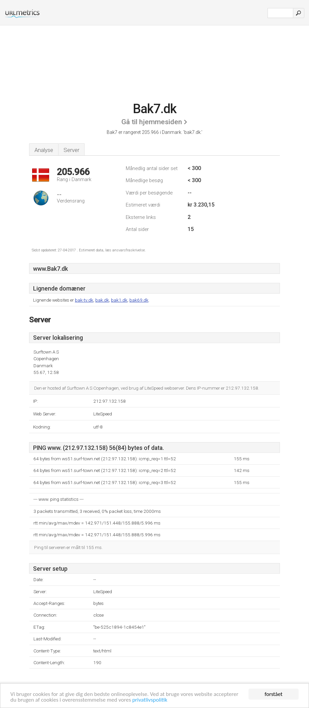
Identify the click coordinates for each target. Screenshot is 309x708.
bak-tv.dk (84, 300)
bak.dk (102, 300)
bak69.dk (138, 300)
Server (71, 150)
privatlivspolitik (149, 700)
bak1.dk (119, 300)
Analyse (43, 150)
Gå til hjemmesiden (151, 122)
